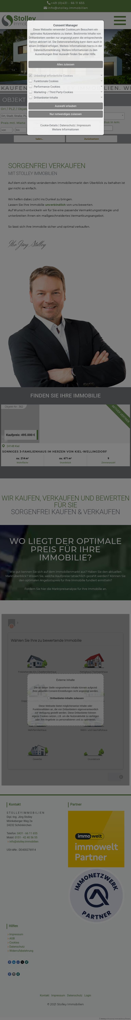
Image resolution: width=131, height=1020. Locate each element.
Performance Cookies (47, 86)
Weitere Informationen (65, 129)
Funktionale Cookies (46, 81)
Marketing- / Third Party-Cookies (53, 92)
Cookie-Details (49, 125)
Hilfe (92, 54)
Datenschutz (67, 125)
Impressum (84, 125)
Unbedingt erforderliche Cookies (53, 75)
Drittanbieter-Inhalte (46, 97)
